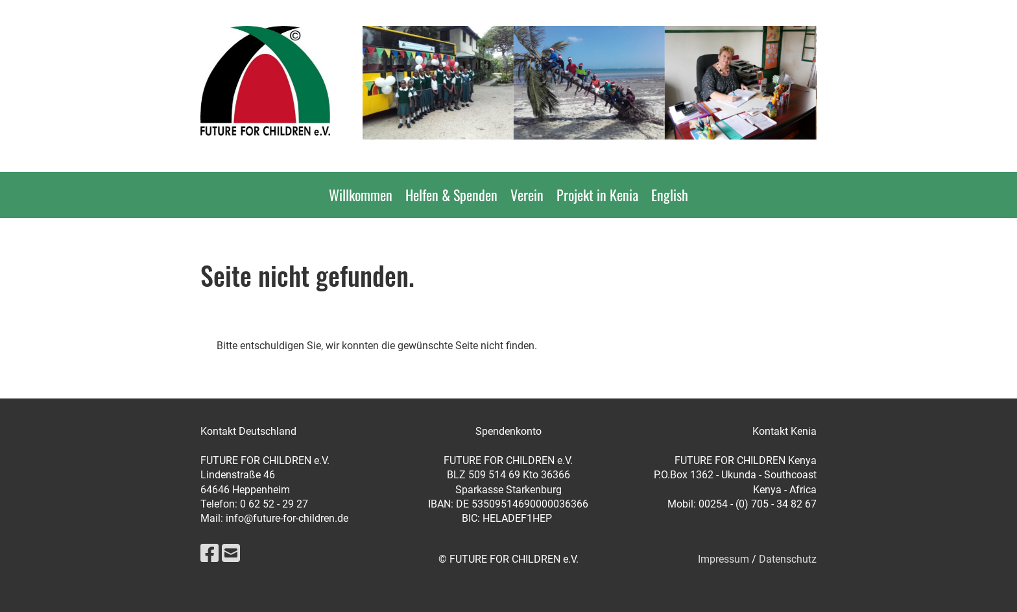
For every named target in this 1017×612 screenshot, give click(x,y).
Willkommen (360, 194)
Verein (527, 194)
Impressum (723, 559)
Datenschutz (788, 559)
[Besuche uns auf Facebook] (209, 553)
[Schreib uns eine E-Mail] (231, 553)
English (669, 194)
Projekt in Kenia (597, 194)
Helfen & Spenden (451, 194)
